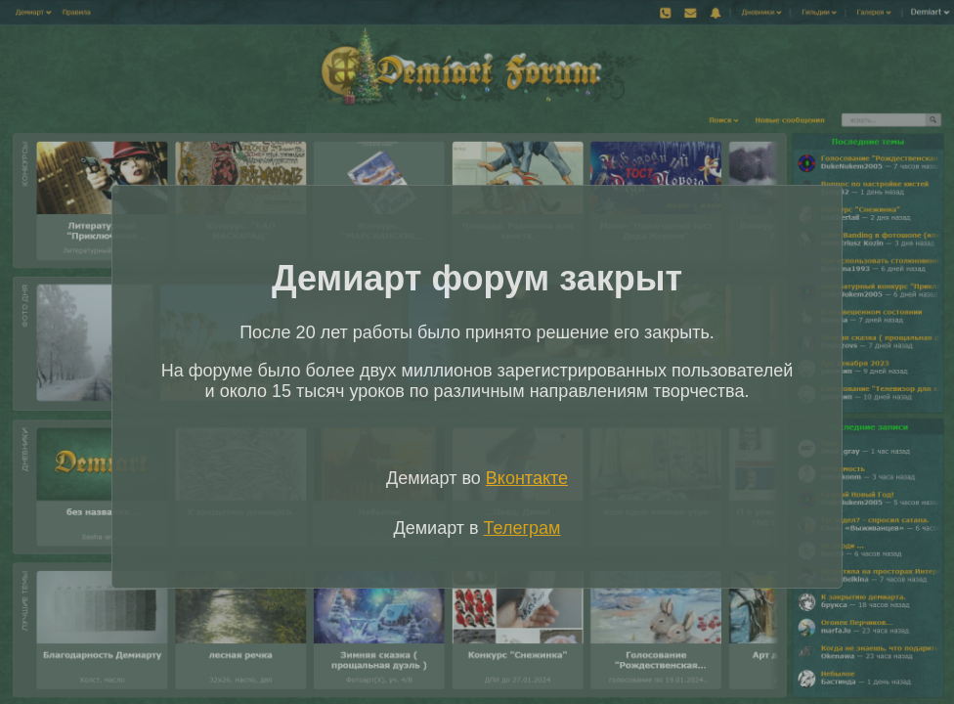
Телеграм (522, 528)
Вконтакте (527, 478)
